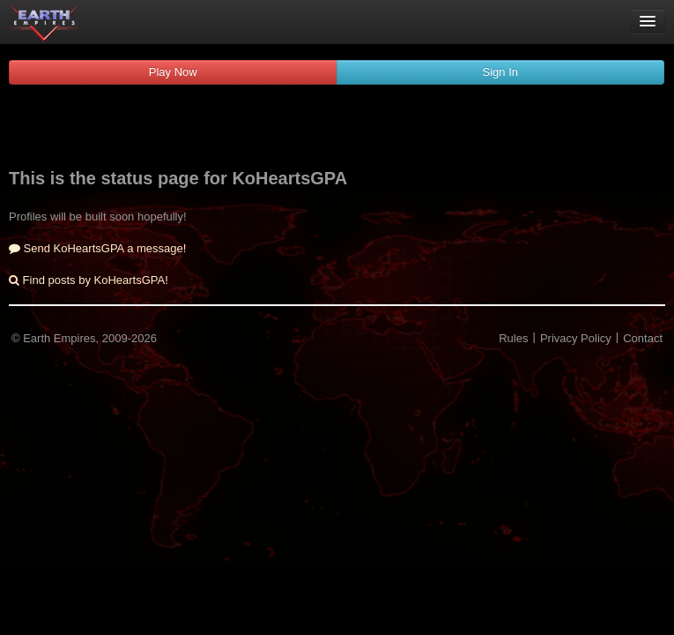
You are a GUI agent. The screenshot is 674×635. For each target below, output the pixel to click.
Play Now (173, 71)
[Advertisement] (337, 128)
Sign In (500, 71)
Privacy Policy (575, 338)
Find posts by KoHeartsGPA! (88, 280)
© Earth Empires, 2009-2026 (84, 338)
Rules (513, 338)
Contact (643, 338)
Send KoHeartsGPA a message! (97, 248)
